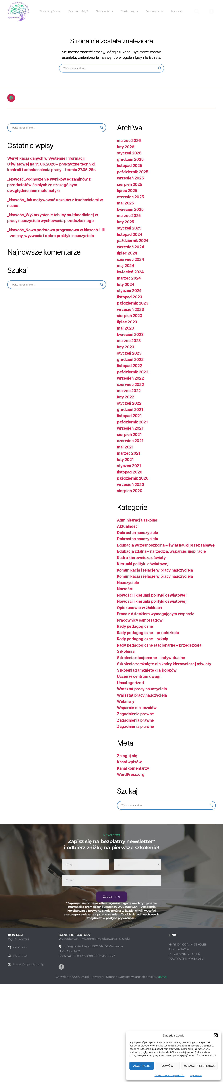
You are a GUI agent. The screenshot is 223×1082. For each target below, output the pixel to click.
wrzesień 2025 (130, 178)
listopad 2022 (129, 365)
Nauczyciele (128, 582)
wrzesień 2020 (130, 484)
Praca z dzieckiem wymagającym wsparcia (155, 614)
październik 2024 (132, 240)
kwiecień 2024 (130, 272)
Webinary (129, 11)
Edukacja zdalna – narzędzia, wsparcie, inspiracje (161, 551)
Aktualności (128, 526)
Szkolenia (104, 11)
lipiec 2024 (127, 253)
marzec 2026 (129, 140)
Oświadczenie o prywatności (169, 1075)
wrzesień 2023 (130, 309)
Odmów (168, 1065)
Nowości (125, 589)
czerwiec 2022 (130, 384)
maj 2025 (125, 203)
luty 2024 (125, 284)
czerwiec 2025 (130, 197)
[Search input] (109, 68)
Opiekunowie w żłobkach (139, 607)
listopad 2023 (129, 297)
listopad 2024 (129, 234)
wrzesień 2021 (130, 428)
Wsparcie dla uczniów (137, 708)
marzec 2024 (129, 278)
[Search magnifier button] (159, 68)
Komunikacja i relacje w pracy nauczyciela (155, 570)
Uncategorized (130, 682)
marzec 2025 (129, 215)
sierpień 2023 (129, 315)
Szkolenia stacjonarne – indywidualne (151, 657)
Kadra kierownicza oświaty (141, 557)
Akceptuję (141, 1065)
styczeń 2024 (129, 290)
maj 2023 (125, 328)
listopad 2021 (129, 415)
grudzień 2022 (130, 359)
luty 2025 (125, 222)
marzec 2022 (129, 390)
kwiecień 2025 (130, 209)
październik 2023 (132, 303)
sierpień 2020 (129, 491)
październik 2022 (132, 372)
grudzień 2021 (130, 409)
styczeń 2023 (129, 353)
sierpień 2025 (129, 184)
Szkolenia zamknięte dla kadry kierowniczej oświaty (164, 664)
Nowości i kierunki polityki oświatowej (152, 595)
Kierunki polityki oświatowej (142, 564)
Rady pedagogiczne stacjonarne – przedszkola (159, 645)
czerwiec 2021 (130, 440)
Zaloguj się (127, 756)
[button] (216, 1035)
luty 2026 (125, 147)
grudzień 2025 (130, 159)
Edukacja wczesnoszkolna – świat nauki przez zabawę (166, 545)
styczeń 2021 (129, 466)
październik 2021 (132, 422)
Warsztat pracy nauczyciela (142, 689)
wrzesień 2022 (130, 378)
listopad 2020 (129, 472)
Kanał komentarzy (133, 768)
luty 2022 (125, 397)
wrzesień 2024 (130, 247)
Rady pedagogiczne (135, 626)
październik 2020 (132, 478)
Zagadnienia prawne (135, 714)
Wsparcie (154, 11)
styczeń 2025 (129, 228)
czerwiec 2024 (130, 259)
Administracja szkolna (137, 520)
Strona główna (50, 11)
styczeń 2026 (129, 153)
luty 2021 (125, 459)
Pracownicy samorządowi (140, 620)
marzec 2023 (129, 340)
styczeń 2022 (129, 403)
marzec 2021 (128, 453)
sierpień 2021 (129, 434)
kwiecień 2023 (130, 334)
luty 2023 (125, 347)
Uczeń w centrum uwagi (138, 676)
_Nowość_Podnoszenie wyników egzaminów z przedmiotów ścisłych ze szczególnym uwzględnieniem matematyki (48, 185)
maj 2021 (125, 447)
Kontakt (177, 11)
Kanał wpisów (129, 762)
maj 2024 (125, 265)
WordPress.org (130, 774)
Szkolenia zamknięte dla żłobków (147, 670)
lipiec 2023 (127, 322)
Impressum (196, 1075)
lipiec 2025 (127, 190)
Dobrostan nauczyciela (137, 532)
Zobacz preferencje (199, 1065)
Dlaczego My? (78, 11)
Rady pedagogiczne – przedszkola (148, 632)
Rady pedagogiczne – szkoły (142, 639)
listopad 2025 (129, 165)
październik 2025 (132, 172)
